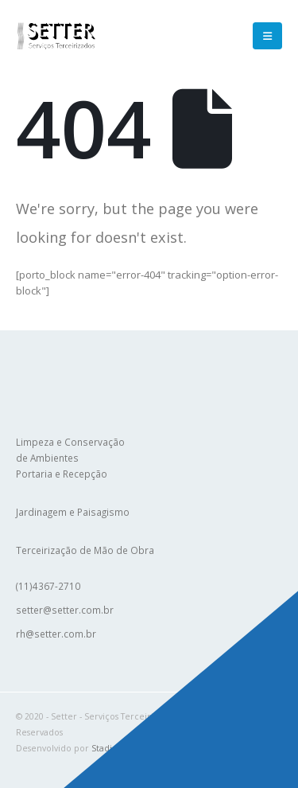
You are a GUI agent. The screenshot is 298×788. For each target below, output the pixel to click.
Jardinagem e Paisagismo (73, 511)
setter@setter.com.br (65, 609)
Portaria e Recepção (61, 473)
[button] (267, 35)
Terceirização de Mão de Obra (85, 550)
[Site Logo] (55, 35)
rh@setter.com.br (56, 633)
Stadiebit (110, 748)
